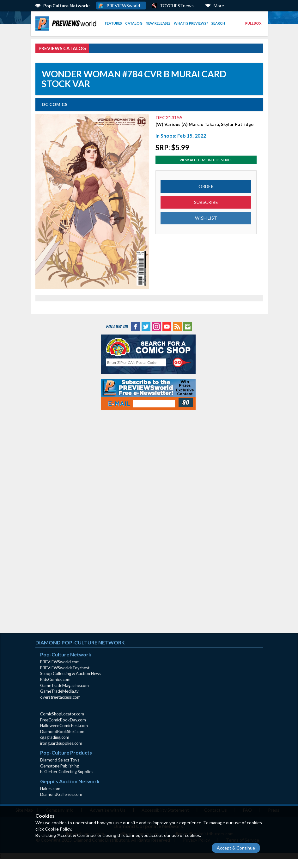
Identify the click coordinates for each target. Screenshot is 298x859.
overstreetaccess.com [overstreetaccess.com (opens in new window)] (60, 697)
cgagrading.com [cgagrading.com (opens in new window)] (54, 737)
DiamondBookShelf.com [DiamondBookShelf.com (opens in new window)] (62, 731)
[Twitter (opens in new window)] (146, 326)
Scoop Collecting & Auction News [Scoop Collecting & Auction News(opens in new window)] (70, 673)
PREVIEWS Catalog (62, 48)
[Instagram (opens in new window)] (156, 326)
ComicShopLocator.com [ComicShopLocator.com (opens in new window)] (62, 713)
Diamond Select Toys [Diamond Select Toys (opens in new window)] (59, 759)
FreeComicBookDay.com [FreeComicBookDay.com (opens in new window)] (63, 719)
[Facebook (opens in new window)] (135, 326)
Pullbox (253, 23)
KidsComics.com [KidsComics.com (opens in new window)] (55, 679)
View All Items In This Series (205, 159)
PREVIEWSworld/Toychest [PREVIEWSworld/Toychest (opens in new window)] (64, 667)
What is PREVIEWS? (191, 23)
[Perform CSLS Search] (182, 362)
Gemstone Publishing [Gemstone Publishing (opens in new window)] (59, 765)
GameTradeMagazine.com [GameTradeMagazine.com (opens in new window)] (64, 685)
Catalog (134, 23)
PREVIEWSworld (123, 5)
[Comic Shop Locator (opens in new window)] (148, 346)
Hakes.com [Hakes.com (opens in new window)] (50, 788)
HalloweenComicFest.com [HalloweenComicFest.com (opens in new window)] (64, 725)
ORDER (206, 186)
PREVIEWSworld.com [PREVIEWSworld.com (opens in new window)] (60, 661)
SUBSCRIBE (206, 202)
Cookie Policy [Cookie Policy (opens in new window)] (58, 829)
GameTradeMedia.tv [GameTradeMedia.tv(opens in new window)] (59, 691)
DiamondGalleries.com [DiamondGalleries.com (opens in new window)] (61, 794)
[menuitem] (67, 23)
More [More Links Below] (219, 5)
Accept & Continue (236, 847)
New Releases (158, 23)
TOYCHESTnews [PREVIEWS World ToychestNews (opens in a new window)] (177, 5)
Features (113, 23)
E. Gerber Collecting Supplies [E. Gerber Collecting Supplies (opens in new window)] (66, 771)
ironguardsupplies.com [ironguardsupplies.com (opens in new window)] (61, 743)
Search (218, 23)
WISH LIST (206, 218)
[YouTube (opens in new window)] (167, 326)
